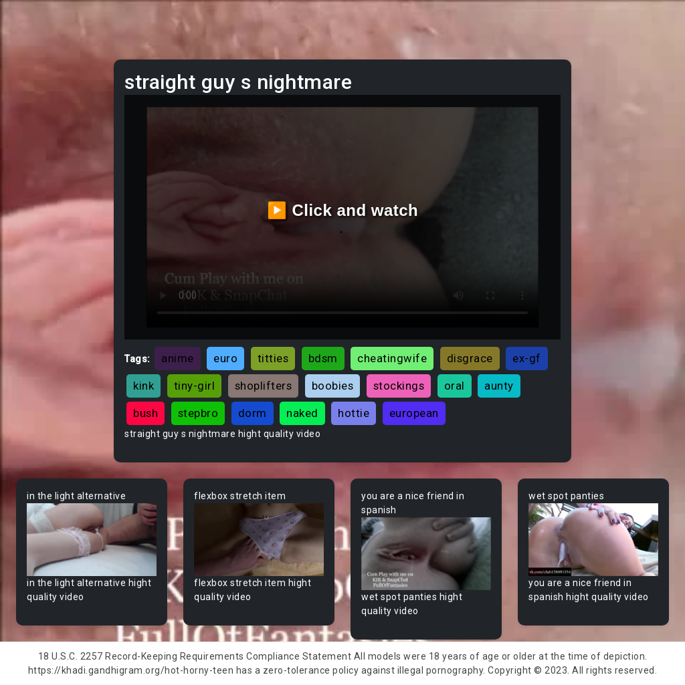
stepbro (198, 413)
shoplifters (263, 385)
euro (225, 358)
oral (454, 385)
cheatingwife (392, 358)
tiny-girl (194, 385)
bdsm (323, 358)
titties (273, 358)
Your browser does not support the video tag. (92, 539)
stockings (399, 385)
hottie (353, 413)
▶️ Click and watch (343, 210)
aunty (499, 385)
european (414, 413)
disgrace (470, 358)
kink (143, 385)
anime (177, 358)
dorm (252, 413)
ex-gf (526, 358)
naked (302, 413)
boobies (333, 385)
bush (145, 413)
